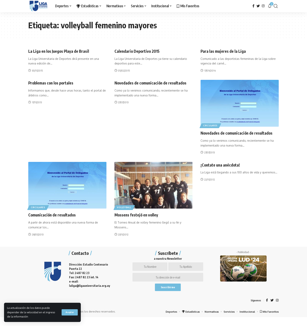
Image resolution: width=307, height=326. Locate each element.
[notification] (270, 6)
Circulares (211, 125)
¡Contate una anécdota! (222, 170)
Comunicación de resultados (54, 220)
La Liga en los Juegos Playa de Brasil (62, 51)
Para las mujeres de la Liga (225, 51)
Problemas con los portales (53, 82)
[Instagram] (263, 6)
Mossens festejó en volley (139, 220)
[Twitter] (258, 6)
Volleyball (125, 212)
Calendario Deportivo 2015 (139, 51)
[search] (276, 6)
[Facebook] (253, 6)
